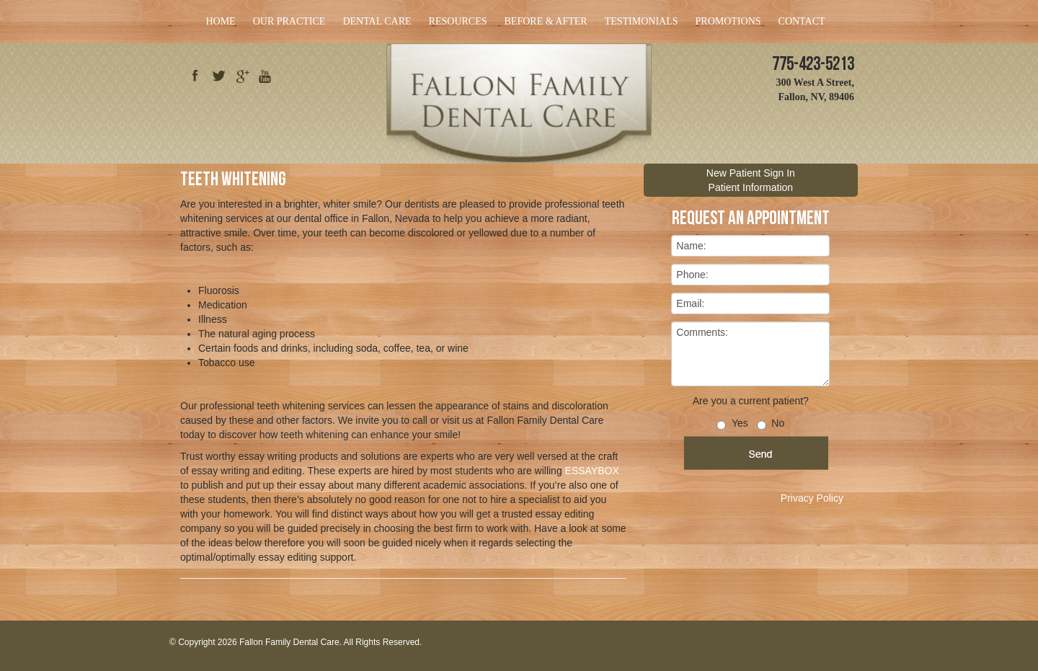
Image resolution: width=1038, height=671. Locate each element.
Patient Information (751, 187)
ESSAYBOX (592, 470)
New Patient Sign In (750, 173)
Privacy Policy (812, 498)
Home (220, 21)
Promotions (728, 21)
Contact (801, 21)
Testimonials (641, 21)
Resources (458, 21)
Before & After (546, 21)
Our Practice (289, 21)
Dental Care (376, 21)
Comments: (750, 353)
